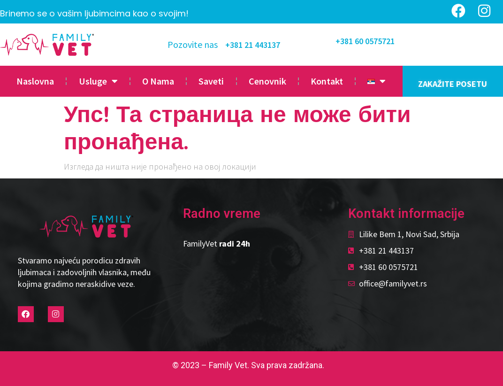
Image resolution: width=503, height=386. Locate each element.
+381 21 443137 (252, 44)
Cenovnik (267, 81)
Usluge (98, 81)
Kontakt (327, 81)
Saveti (211, 81)
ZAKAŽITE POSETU (452, 83)
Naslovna (35, 81)
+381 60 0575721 (365, 41)
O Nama (158, 81)
